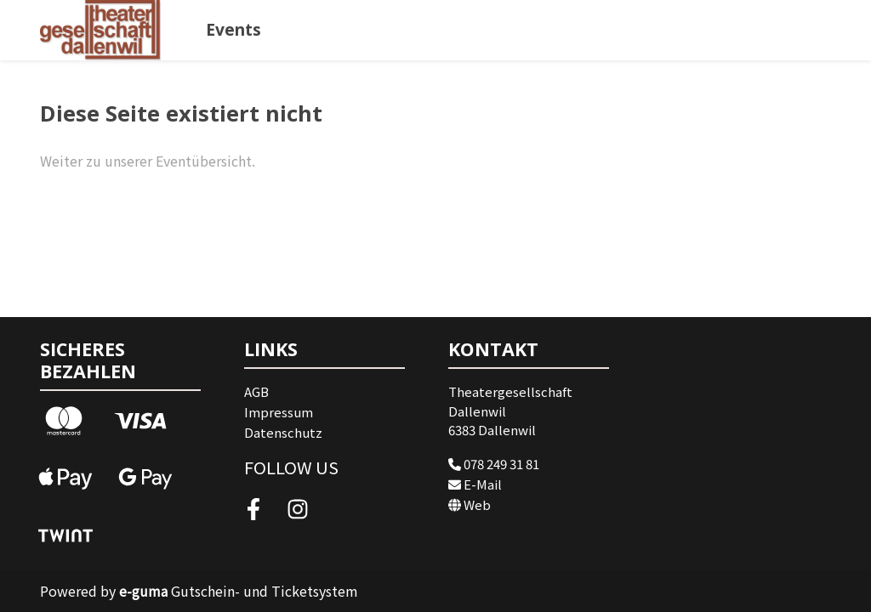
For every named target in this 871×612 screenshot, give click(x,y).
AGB (256, 391)
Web (469, 504)
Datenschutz (283, 432)
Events (233, 29)
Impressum (278, 412)
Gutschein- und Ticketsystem (238, 591)
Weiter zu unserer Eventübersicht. (147, 160)
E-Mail (475, 484)
